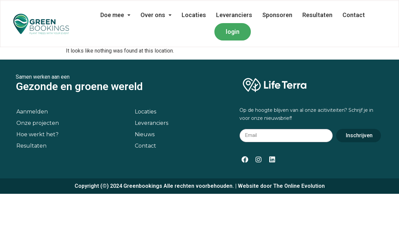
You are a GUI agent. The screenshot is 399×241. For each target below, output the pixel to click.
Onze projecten (37, 123)
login (232, 31)
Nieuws (145, 134)
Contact (353, 14)
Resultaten (317, 14)
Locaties (194, 14)
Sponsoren (277, 14)
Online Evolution (304, 186)
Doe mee (115, 14)
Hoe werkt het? (37, 134)
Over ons (156, 14)
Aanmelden (32, 111)
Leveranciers (234, 14)
